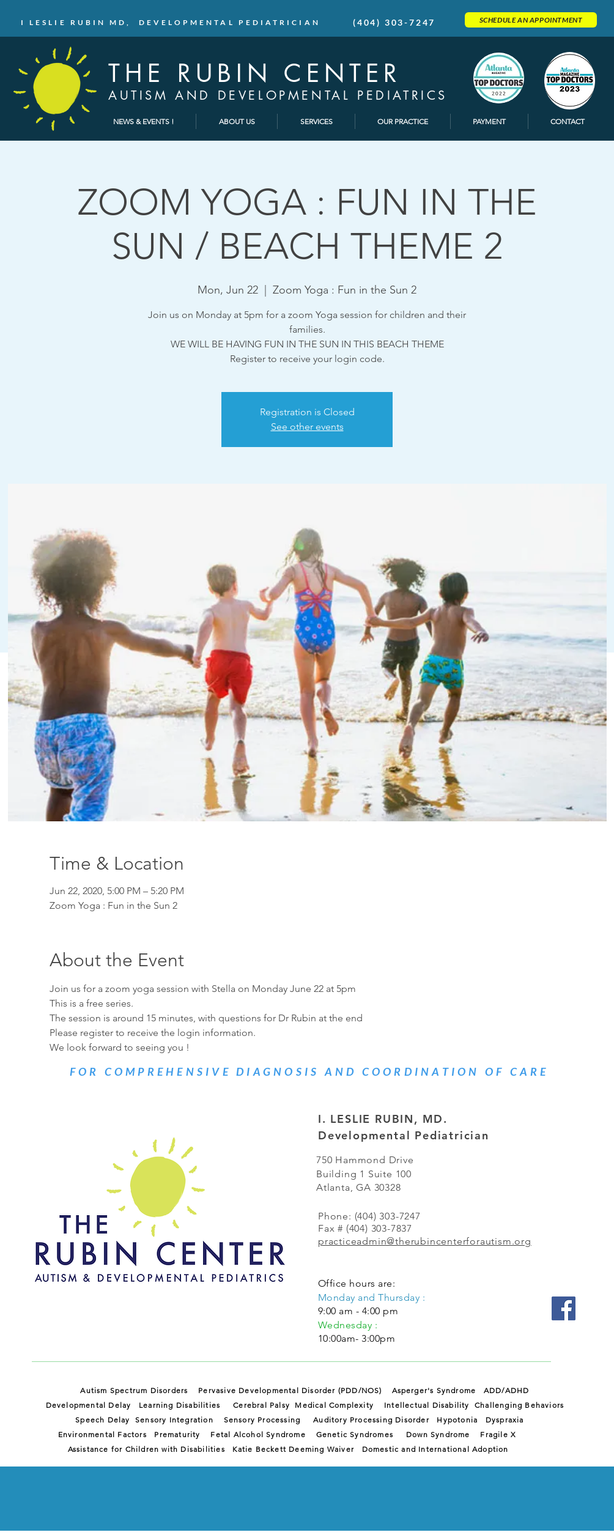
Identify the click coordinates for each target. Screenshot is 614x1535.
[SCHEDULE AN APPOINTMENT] (531, 20)
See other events (307, 426)
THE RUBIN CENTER (255, 73)
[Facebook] (563, 1308)
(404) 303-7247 (394, 22)
